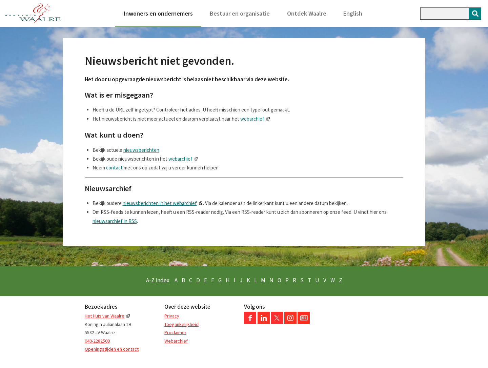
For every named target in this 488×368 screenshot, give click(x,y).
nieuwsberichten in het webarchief (160, 203)
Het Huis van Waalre (104, 316)
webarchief (252, 119)
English (352, 13)
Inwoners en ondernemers (158, 13)
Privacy (171, 316)
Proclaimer (175, 332)
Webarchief (176, 341)
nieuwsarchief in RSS (115, 221)
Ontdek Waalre (306, 13)
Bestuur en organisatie (240, 13)
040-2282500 (97, 341)
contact (114, 167)
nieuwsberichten (141, 150)
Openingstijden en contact (112, 349)
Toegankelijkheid (181, 324)
